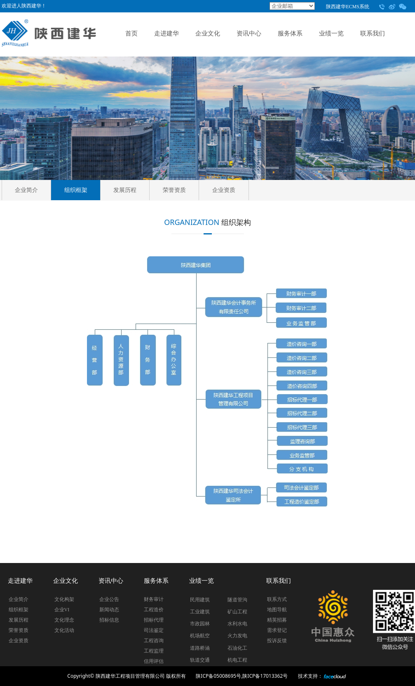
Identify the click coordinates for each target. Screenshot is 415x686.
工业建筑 (200, 612)
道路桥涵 (200, 648)
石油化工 (237, 648)
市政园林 (200, 624)
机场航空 (200, 636)
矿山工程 (237, 612)
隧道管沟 (237, 600)
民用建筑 (200, 600)
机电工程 (237, 660)
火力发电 (237, 636)
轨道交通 (200, 660)
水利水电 (237, 624)
